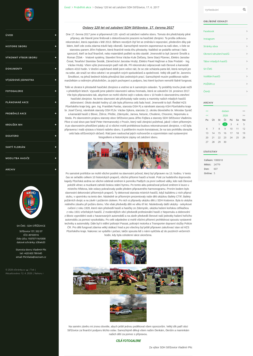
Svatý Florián (15, 147)
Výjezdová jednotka (20, 79)
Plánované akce (17, 102)
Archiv (10, 169)
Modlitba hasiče (18, 158)
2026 (225, 115)
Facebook (208, 31)
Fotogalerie (14, 91)
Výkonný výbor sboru (21, 57)
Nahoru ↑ (39, 273)
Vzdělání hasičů (211, 76)
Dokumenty (14, 68)
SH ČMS (207, 68)
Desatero (12, 135)
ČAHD (206, 91)
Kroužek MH (14, 124)
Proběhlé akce (16, 113)
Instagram (209, 38)
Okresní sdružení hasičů (216, 53)
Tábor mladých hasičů (215, 61)
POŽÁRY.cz (209, 84)
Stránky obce (210, 46)
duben (225, 111)
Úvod (9, 35)
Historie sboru (16, 46)
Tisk (32, 269)
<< (207, 111)
